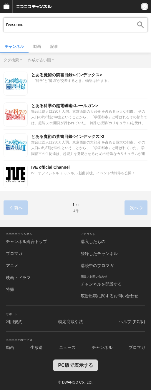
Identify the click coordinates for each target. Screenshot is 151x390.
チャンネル (14, 46)
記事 (54, 46)
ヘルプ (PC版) (132, 321)
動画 (37, 46)
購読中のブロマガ (97, 265)
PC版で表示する (75, 365)
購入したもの (93, 241)
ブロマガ (14, 253)
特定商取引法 (70, 321)
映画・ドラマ (18, 277)
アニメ (12, 265)
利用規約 (14, 321)
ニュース (67, 347)
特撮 (10, 289)
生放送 (36, 347)
